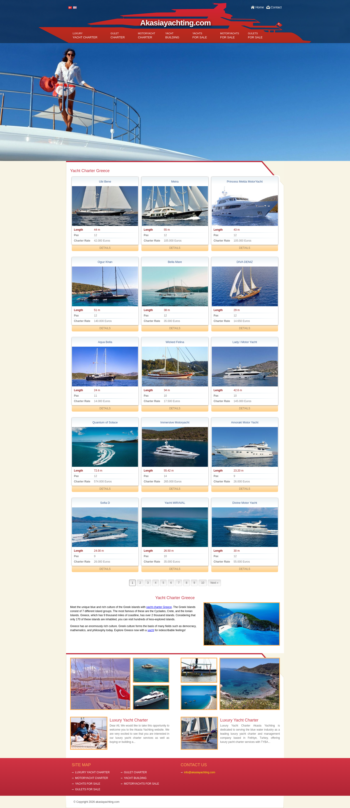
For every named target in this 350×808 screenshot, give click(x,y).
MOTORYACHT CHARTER (91, 778)
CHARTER (118, 35)
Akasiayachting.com (175, 22)
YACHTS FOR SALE (87, 783)
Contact (276, 7)
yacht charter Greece (159, 607)
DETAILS (105, 248)
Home (259, 7)
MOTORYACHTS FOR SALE (141, 783)
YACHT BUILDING (135, 778)
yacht (151, 630)
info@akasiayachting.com (199, 772)
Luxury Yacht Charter (129, 720)
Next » (214, 582)
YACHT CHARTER (85, 35)
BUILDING (172, 35)
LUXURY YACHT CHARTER (92, 772)
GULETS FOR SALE (87, 789)
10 (202, 582)
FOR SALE (199, 35)
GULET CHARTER (135, 772)
